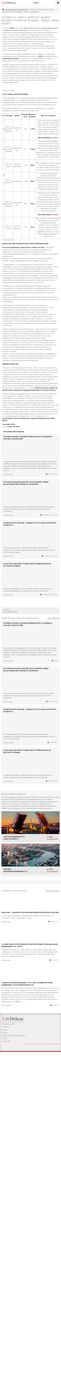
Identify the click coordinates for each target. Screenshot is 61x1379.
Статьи (4, 1038)
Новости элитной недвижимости (13, 1035)
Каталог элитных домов (10, 611)
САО (7, 164)
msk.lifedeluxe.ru (12, 797)
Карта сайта (6, 1041)
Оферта (5, 1030)
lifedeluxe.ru (5, 806)
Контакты (5, 1027)
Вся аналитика (53, 891)
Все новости (54, 618)
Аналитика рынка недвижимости (16, 9)
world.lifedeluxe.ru (15, 808)
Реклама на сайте (8, 1024)
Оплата (4, 1032)
